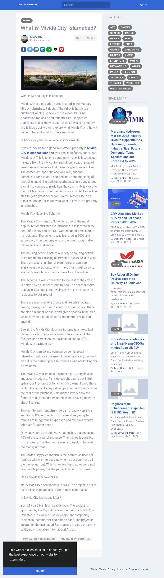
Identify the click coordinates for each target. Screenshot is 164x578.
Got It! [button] (40, 571)
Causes (125, 27)
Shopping (116, 77)
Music (134, 60)
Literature (117, 60)
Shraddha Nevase (122, 239)
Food (129, 44)
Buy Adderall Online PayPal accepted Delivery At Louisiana (126, 279)
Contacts (122, 569)
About (94, 569)
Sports (134, 77)
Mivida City (36, 37)
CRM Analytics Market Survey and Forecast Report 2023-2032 (127, 218)
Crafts (115, 32)
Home (26, 20)
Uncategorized (120, 88)
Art (112, 27)
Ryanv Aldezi (120, 368)
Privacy (112, 569)
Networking (118, 66)
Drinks (114, 38)
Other (136, 66)
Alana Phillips (120, 303)
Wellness (132, 83)
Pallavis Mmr (120, 178)
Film (127, 38)
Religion (129, 71)
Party (114, 71)
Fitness (115, 44)
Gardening (132, 49)
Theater (115, 83)
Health (115, 55)
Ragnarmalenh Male (124, 433)
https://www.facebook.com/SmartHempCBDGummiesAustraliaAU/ (128, 343)
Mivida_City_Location (75, 538)
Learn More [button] (17, 559)
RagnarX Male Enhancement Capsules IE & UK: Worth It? (128, 408)
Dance (129, 32)
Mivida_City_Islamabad (39, 538)
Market (144, 569)
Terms (103, 569)
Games (114, 49)
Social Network (28, 4)
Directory (134, 569)
